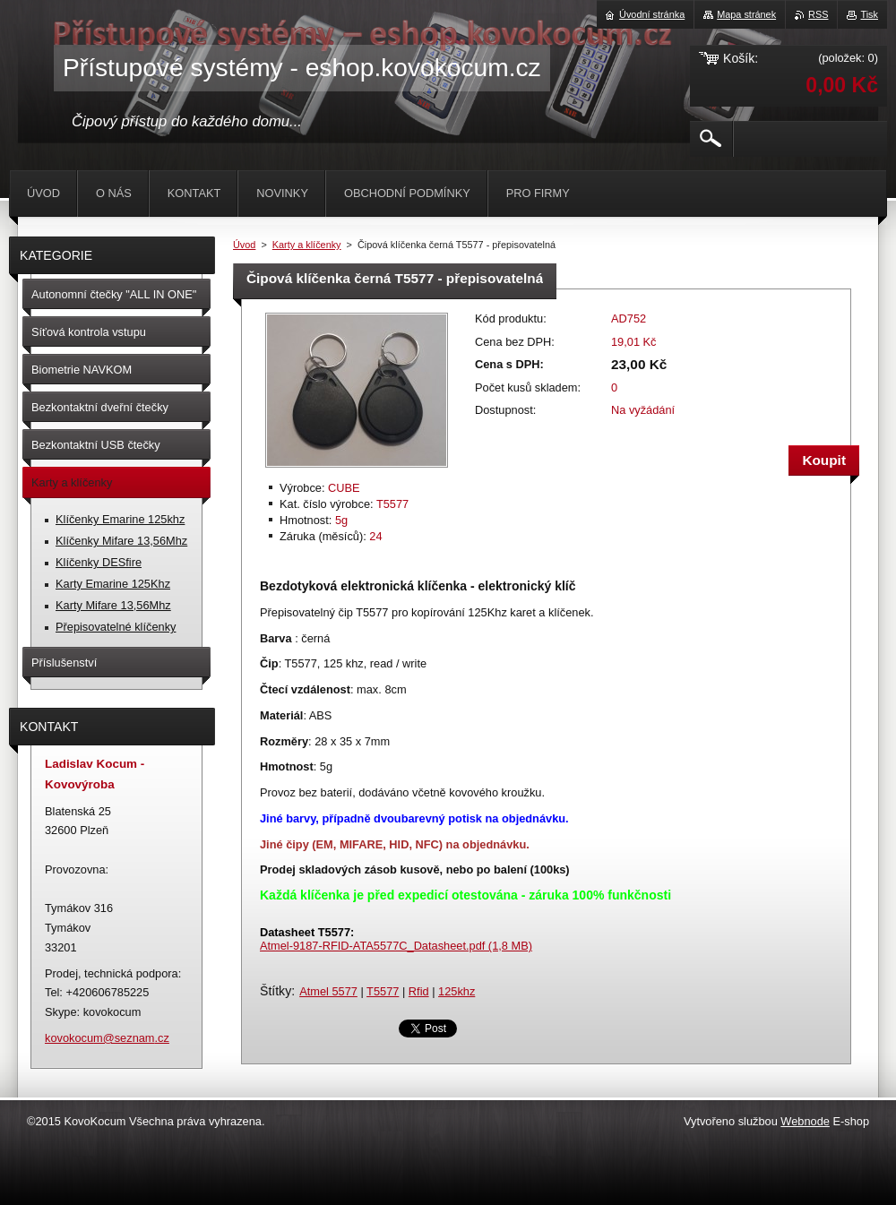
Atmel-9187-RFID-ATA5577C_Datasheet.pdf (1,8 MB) (396, 945)
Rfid (419, 991)
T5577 (382, 991)
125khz (456, 991)
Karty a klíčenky (306, 244)
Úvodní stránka (652, 14)
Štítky (275, 991)
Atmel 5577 (328, 991)
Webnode (805, 1121)
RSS (818, 14)
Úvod (244, 244)
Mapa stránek (746, 14)
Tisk (869, 14)
